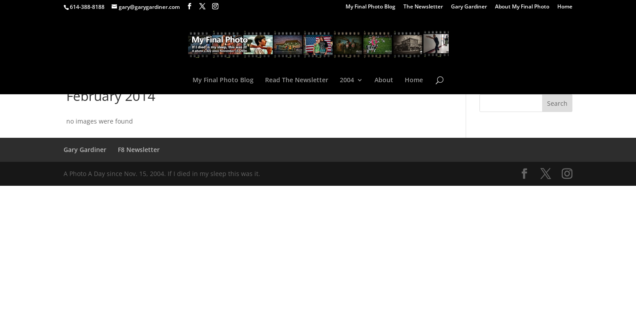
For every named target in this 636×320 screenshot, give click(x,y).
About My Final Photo (522, 7)
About (383, 80)
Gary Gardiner (469, 7)
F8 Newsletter (139, 149)
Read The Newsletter (296, 80)
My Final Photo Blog (370, 7)
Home (564, 7)
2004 (347, 80)
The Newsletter (423, 7)
